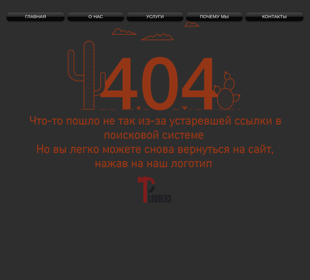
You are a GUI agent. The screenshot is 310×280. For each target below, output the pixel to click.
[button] (155, 16)
